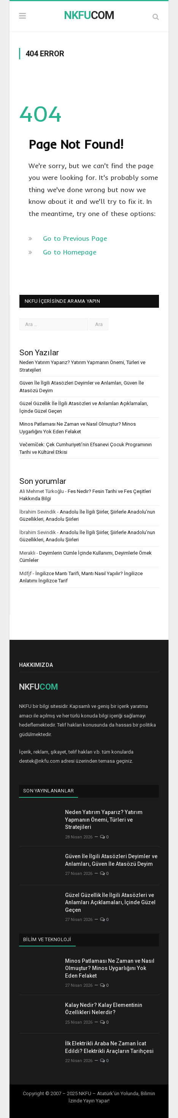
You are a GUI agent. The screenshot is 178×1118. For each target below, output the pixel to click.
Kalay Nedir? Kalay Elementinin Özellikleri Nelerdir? (103, 1009)
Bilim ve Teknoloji (47, 939)
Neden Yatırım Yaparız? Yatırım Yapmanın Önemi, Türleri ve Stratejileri (104, 819)
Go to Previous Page (75, 238)
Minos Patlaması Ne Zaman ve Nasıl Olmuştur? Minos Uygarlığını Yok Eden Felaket (109, 968)
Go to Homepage (69, 252)
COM (89, 15)
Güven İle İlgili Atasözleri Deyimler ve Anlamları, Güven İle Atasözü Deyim (111, 860)
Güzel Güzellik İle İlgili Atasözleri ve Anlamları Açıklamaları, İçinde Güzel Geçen (110, 902)
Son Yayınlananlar (48, 791)
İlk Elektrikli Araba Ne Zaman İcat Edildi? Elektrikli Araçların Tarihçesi (109, 1047)
